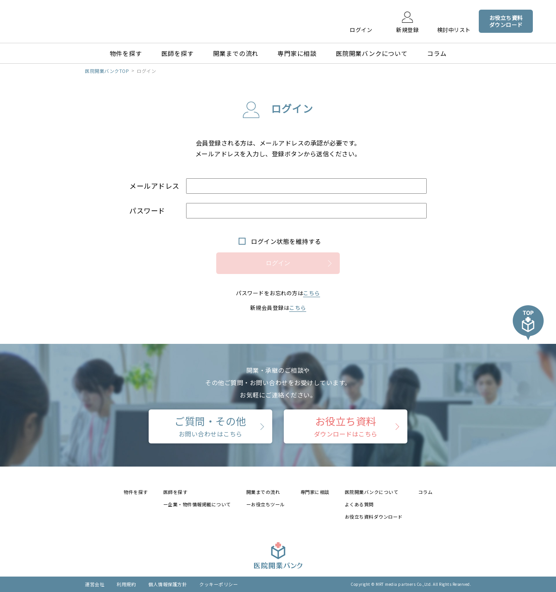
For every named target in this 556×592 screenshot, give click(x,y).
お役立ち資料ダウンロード (374, 516)
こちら (311, 293)
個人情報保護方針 (167, 584)
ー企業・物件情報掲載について (197, 504)
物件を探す (126, 53)
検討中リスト (454, 29)
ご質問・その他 (210, 426)
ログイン (361, 29)
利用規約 (126, 584)
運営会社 (94, 584)
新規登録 (407, 29)
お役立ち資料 (346, 426)
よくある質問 (359, 504)
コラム (436, 53)
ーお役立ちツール (265, 504)
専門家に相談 (297, 53)
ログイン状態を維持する (286, 241)
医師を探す (177, 53)
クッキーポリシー (218, 584)
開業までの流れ (236, 53)
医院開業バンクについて (372, 53)
